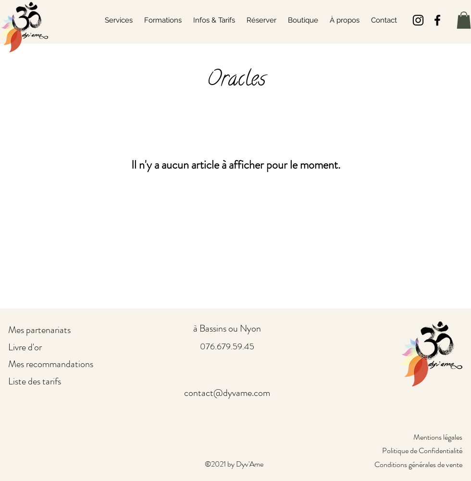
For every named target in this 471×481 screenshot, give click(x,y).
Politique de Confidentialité (422, 450)
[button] (464, 20)
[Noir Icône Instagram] (418, 20)
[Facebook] (437, 20)
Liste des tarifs (34, 381)
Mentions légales (437, 437)
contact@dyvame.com (227, 393)
